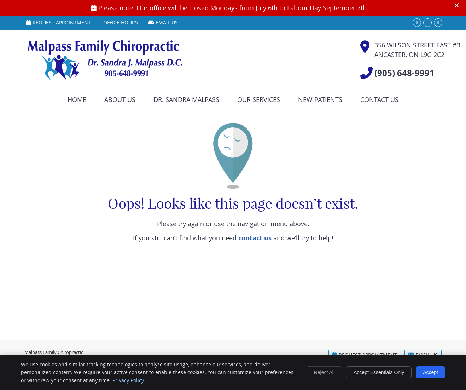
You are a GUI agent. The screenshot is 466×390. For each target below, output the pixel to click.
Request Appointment (58, 22)
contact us (255, 238)
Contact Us (379, 99)
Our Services (258, 99)
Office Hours (120, 22)
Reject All (324, 372)
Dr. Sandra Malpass (186, 99)
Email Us (163, 22)
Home (77, 99)
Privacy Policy (128, 380)
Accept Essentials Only (379, 372)
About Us (119, 99)
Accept (430, 372)
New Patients (320, 99)
